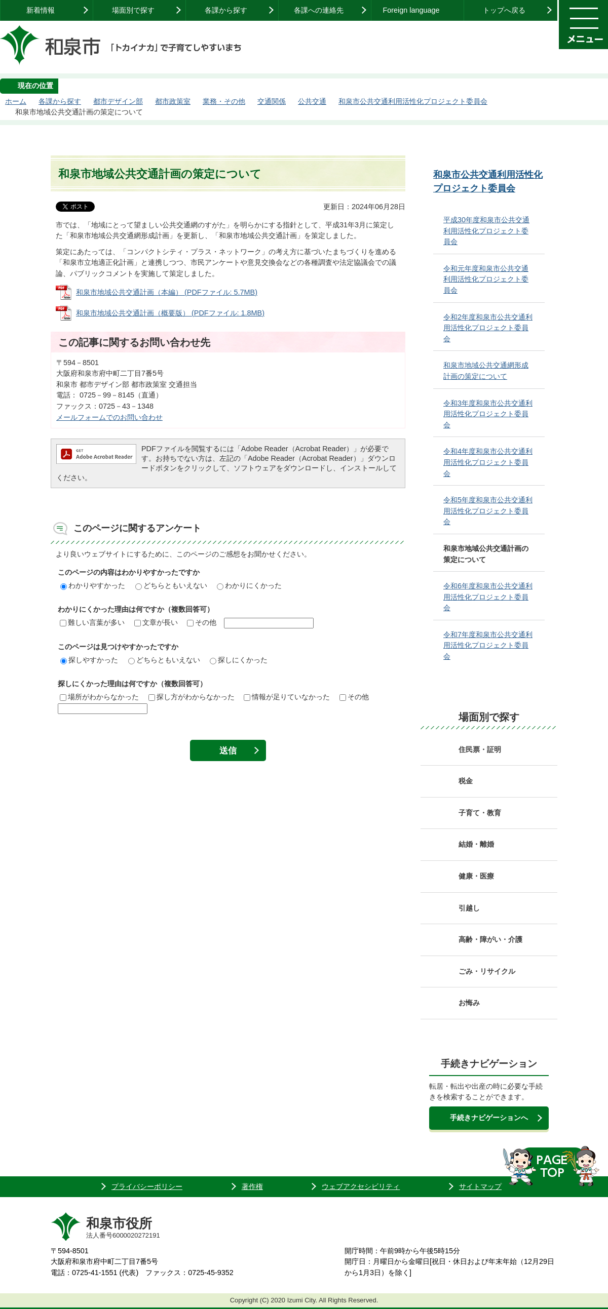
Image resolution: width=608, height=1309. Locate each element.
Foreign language (411, 10)
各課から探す (226, 10)
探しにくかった (239, 660)
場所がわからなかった (99, 697)
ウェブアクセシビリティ (361, 1186)
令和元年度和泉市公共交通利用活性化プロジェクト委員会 (485, 279)
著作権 (252, 1186)
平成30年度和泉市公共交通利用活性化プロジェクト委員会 (486, 231)
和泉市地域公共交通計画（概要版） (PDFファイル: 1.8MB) (170, 313)
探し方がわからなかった (191, 697)
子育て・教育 (480, 813)
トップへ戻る (504, 10)
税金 (466, 781)
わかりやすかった (92, 585)
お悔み (469, 1003)
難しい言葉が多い (92, 622)
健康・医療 (476, 876)
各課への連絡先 (319, 10)
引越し (469, 908)
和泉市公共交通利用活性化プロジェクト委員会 (412, 101)
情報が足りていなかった (287, 697)
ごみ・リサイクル (487, 971)
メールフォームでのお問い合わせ (109, 417)
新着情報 (40, 10)
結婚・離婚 (476, 844)
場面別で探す (133, 10)
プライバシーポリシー (146, 1186)
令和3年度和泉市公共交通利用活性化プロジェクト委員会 (488, 414)
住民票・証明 (480, 749)
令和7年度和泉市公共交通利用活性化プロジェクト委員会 (488, 645)
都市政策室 (173, 101)
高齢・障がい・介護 (490, 939)
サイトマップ (480, 1186)
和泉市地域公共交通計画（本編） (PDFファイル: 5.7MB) (166, 292)
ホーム (15, 101)
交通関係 (271, 101)
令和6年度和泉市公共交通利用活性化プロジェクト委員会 (488, 597)
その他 (201, 622)
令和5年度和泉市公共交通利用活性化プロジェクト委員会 (488, 511)
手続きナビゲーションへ (489, 1118)
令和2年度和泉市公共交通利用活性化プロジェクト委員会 (488, 328)
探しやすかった (89, 660)
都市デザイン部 (118, 101)
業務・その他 (224, 101)
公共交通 (312, 101)
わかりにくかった (249, 585)
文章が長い (156, 622)
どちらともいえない (171, 585)
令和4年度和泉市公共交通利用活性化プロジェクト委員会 (488, 462)
